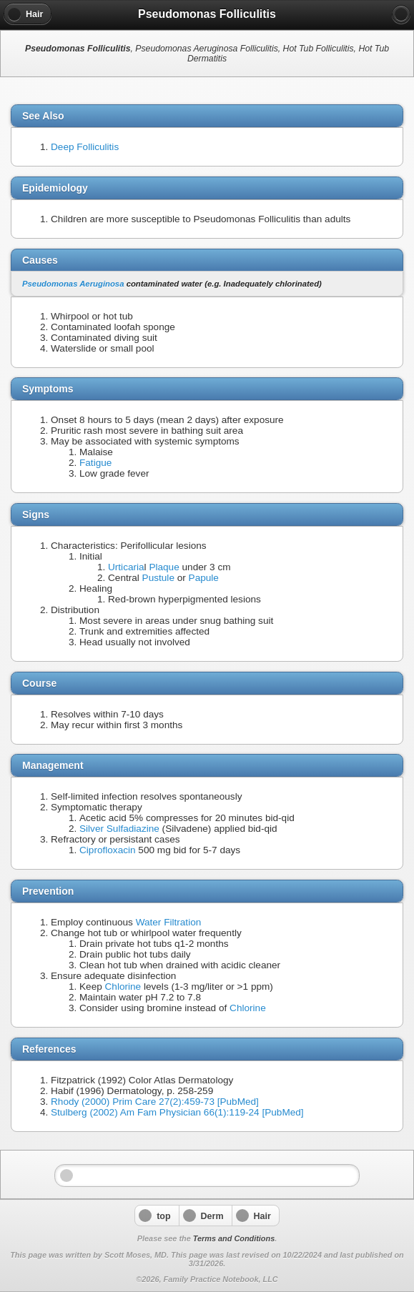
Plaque (164, 567)
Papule (204, 577)
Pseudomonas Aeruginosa (73, 283)
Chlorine (123, 986)
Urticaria (126, 567)
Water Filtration (169, 922)
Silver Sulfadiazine (119, 828)
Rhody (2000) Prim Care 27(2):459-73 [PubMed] (155, 1101)
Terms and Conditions (234, 1238)
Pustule (158, 577)
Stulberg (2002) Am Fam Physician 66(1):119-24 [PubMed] (177, 1112)
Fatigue (95, 462)
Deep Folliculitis (85, 146)
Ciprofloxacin (107, 850)
